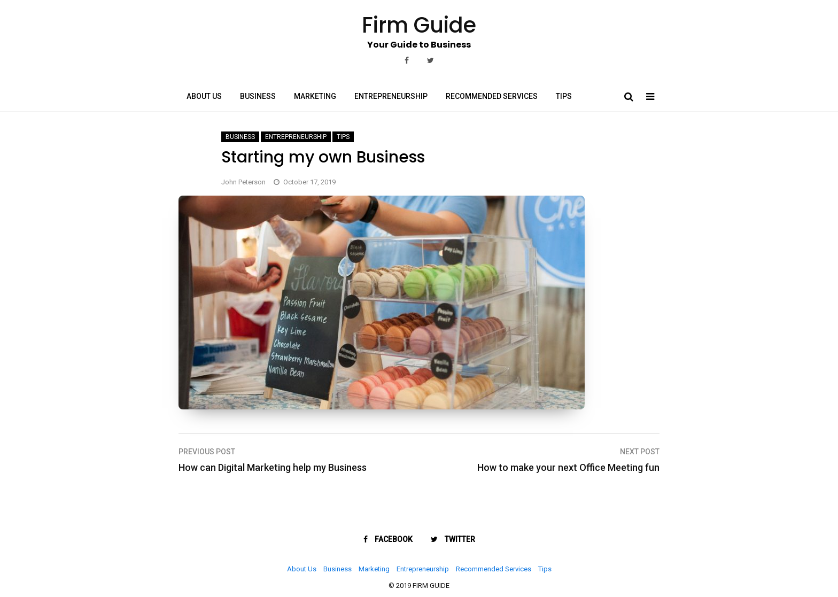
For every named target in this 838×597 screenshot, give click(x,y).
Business (258, 96)
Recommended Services (492, 96)
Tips (564, 96)
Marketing (315, 96)
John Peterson (243, 182)
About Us (204, 96)
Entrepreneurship (391, 96)
